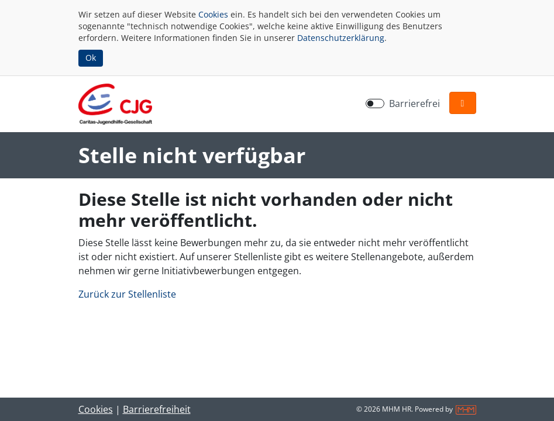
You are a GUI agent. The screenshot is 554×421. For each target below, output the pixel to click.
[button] (462, 103)
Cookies (213, 14)
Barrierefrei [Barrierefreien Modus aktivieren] (414, 103)
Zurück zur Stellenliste (127, 294)
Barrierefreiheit (157, 409)
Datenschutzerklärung (340, 37)
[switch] (375, 103)
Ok (90, 57)
